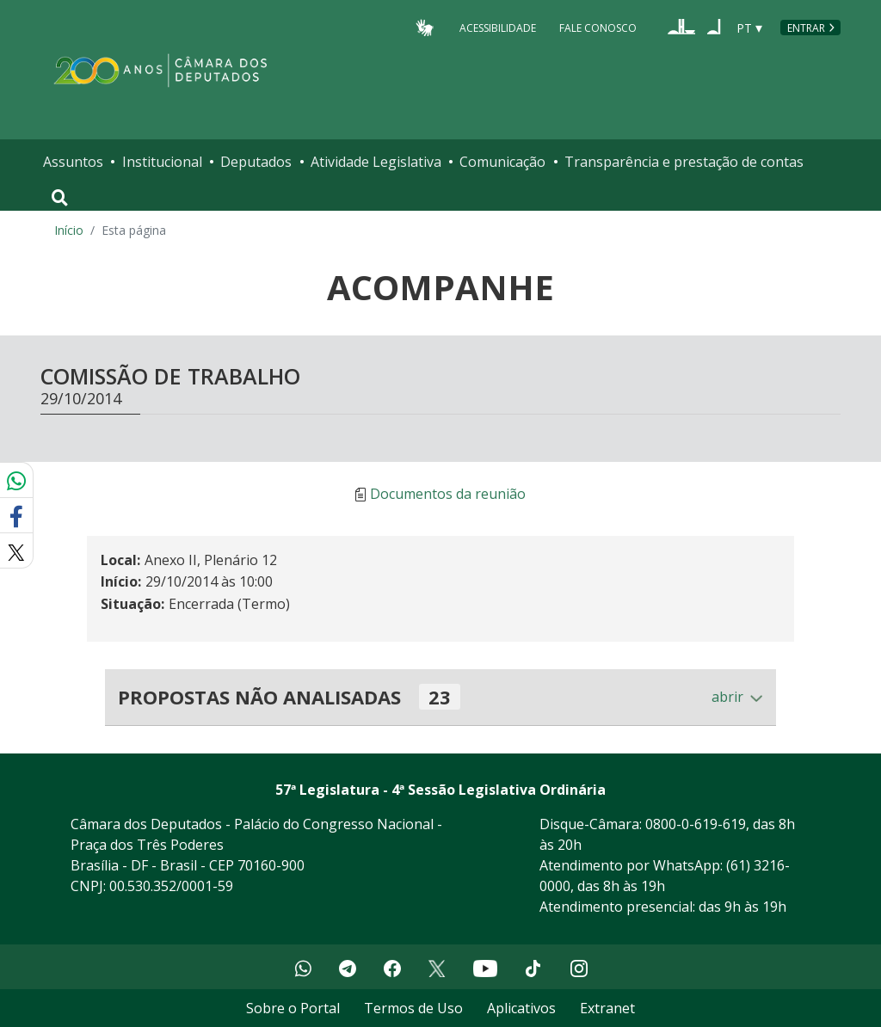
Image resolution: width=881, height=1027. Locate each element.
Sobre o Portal (293, 1008)
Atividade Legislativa (376, 161)
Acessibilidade (497, 27)
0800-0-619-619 (695, 824)
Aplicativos (521, 1008)
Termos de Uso (413, 1008)
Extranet (607, 1008)
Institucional (162, 161)
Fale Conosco (598, 27)
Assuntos (73, 161)
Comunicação (502, 161)
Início (68, 230)
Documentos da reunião (448, 494)
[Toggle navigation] (59, 198)
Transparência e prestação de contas (684, 161)
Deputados (256, 161)
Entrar (806, 28)
